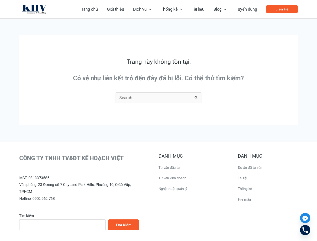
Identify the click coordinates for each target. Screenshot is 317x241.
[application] (152, 9)
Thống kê (245, 189)
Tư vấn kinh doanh (173, 178)
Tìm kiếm (26, 216)
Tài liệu (243, 178)
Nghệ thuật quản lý (173, 189)
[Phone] (305, 230)
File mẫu (245, 199)
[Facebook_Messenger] (305, 218)
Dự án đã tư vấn (251, 168)
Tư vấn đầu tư (169, 168)
